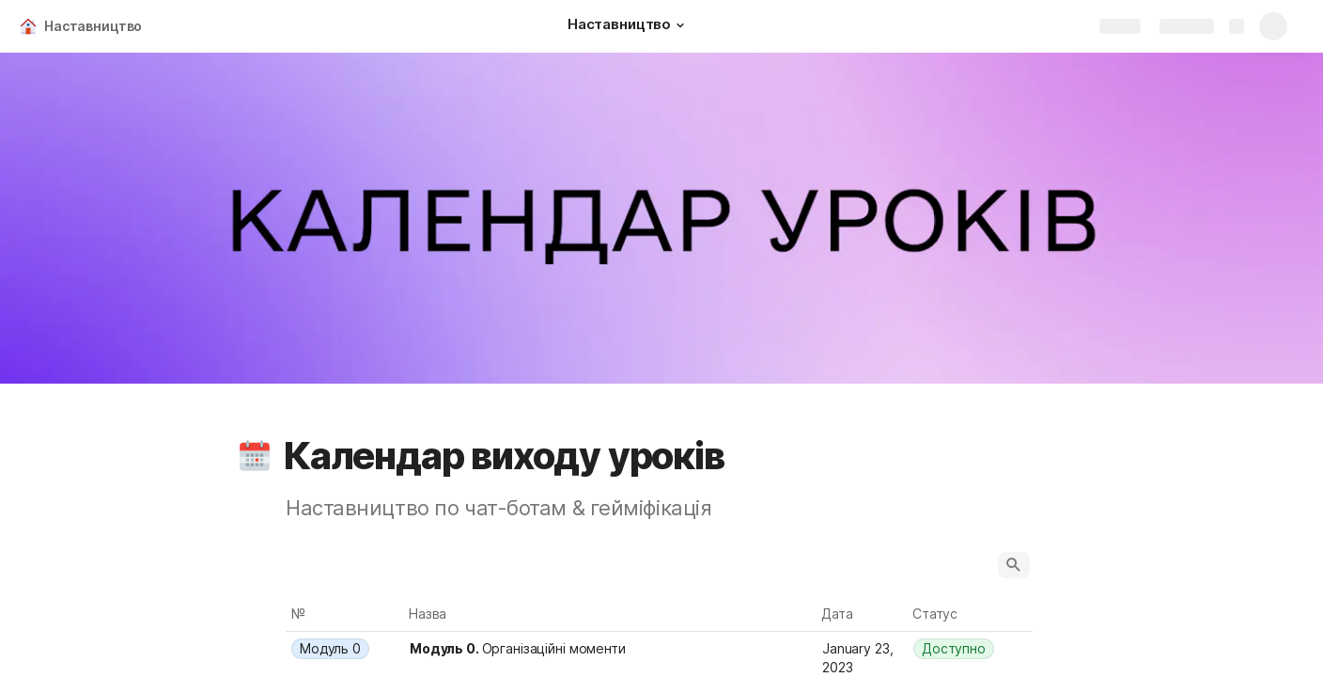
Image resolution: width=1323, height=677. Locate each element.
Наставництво (93, 26)
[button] (680, 25)
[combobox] (344, 648)
